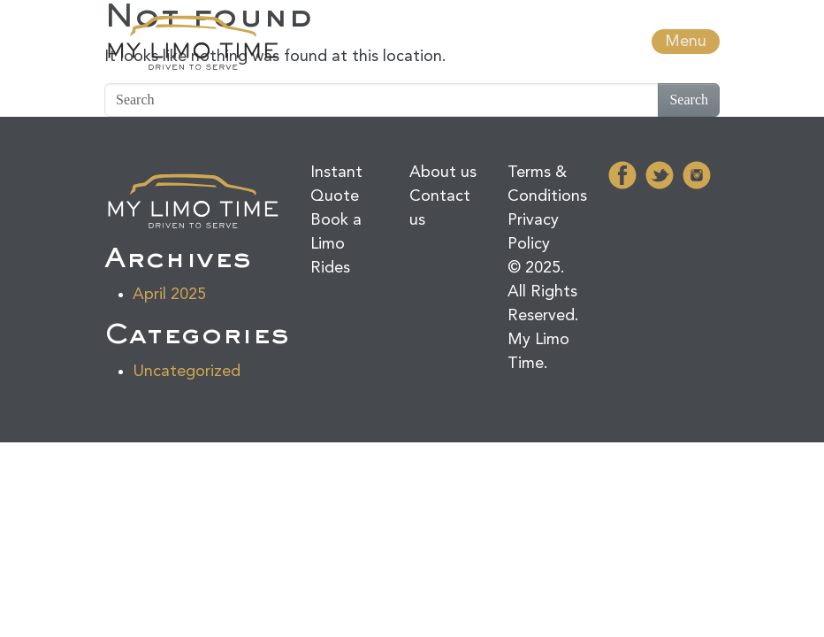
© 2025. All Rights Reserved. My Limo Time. (543, 316)
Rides (330, 268)
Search (688, 99)
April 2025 (169, 295)
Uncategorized (186, 372)
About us (443, 172)
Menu (685, 42)
